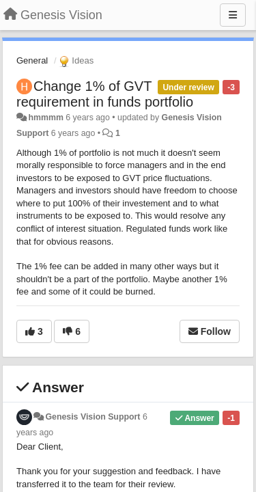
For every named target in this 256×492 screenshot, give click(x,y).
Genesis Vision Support (92, 417)
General (32, 60)
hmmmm (45, 117)
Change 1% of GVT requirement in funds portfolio (104, 94)
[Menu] (233, 15)
